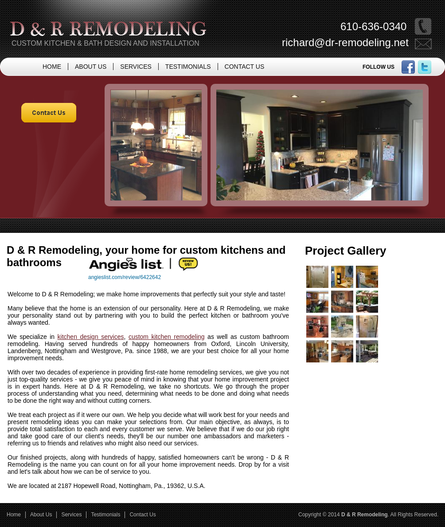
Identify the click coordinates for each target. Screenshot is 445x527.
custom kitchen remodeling (167, 336)
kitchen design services (91, 336)
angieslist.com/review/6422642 (124, 277)
